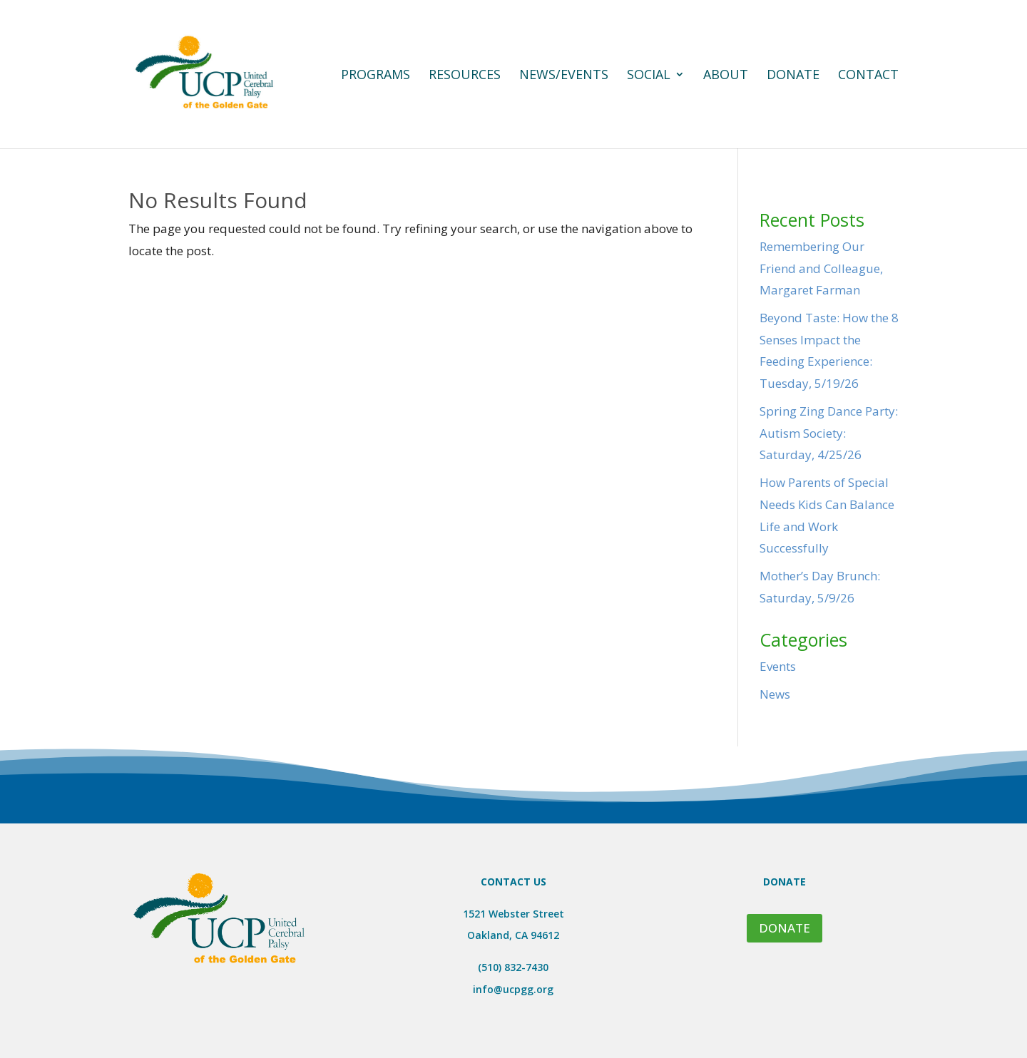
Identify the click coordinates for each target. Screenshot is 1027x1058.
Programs (375, 76)
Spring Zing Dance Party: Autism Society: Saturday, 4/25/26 (829, 433)
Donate (793, 76)
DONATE (784, 928)
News (775, 694)
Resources (465, 76)
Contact (868, 76)
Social (648, 76)
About (725, 76)
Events (778, 666)
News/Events (563, 76)
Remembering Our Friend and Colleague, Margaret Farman (821, 268)
